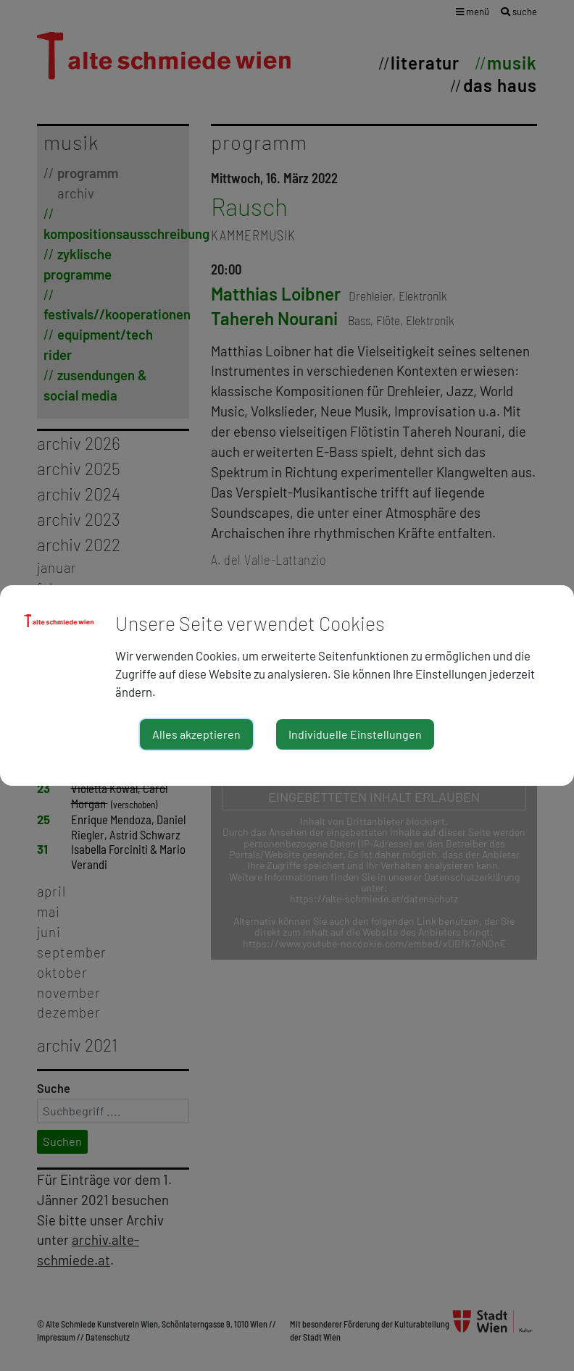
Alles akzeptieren (196, 734)
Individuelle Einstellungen (355, 734)
